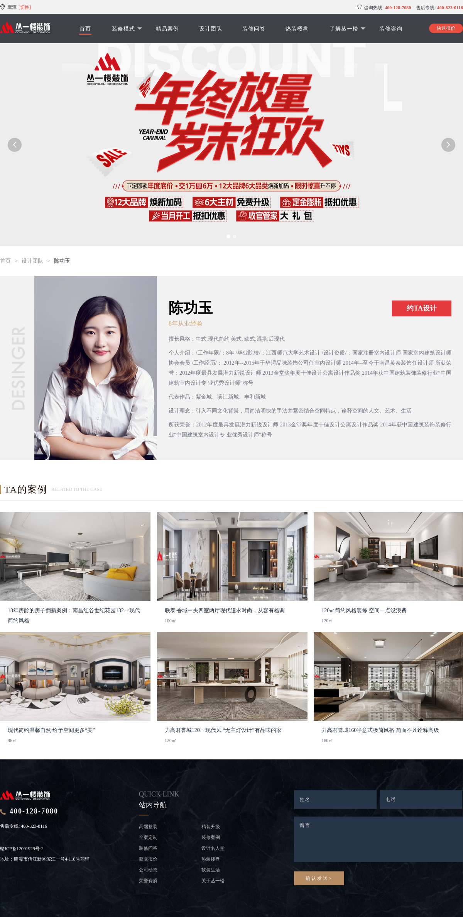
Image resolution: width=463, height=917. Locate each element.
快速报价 (446, 28)
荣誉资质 (148, 880)
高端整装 (148, 826)
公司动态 (148, 870)
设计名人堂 (213, 848)
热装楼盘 (297, 28)
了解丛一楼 (347, 28)
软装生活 (210, 870)
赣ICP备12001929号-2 (22, 848)
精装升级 (210, 826)
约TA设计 (422, 308)
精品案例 (167, 28)
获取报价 (148, 859)
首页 (85, 28)
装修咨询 (390, 28)
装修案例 (210, 837)
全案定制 (148, 837)
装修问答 (253, 28)
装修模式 (127, 28)
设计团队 (210, 28)
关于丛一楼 (213, 880)
